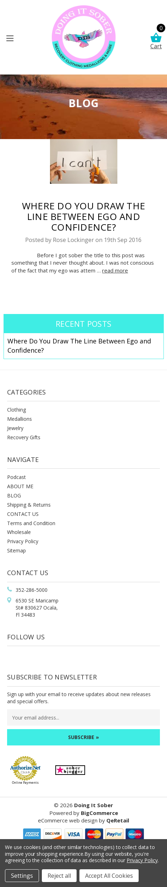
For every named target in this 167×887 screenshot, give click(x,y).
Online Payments (25, 782)
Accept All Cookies (109, 876)
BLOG (14, 495)
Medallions (19, 418)
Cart (156, 41)
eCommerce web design (68, 820)
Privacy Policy (22, 541)
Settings (22, 876)
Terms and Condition (31, 523)
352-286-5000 (32, 589)
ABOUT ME (20, 486)
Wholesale (19, 532)
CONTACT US (23, 514)
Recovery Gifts (23, 437)
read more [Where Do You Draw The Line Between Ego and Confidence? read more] (115, 270)
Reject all (59, 876)
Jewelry (15, 428)
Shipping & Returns (29, 504)
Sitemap (16, 550)
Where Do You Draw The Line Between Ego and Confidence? (83, 216)
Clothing (16, 409)
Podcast (16, 477)
